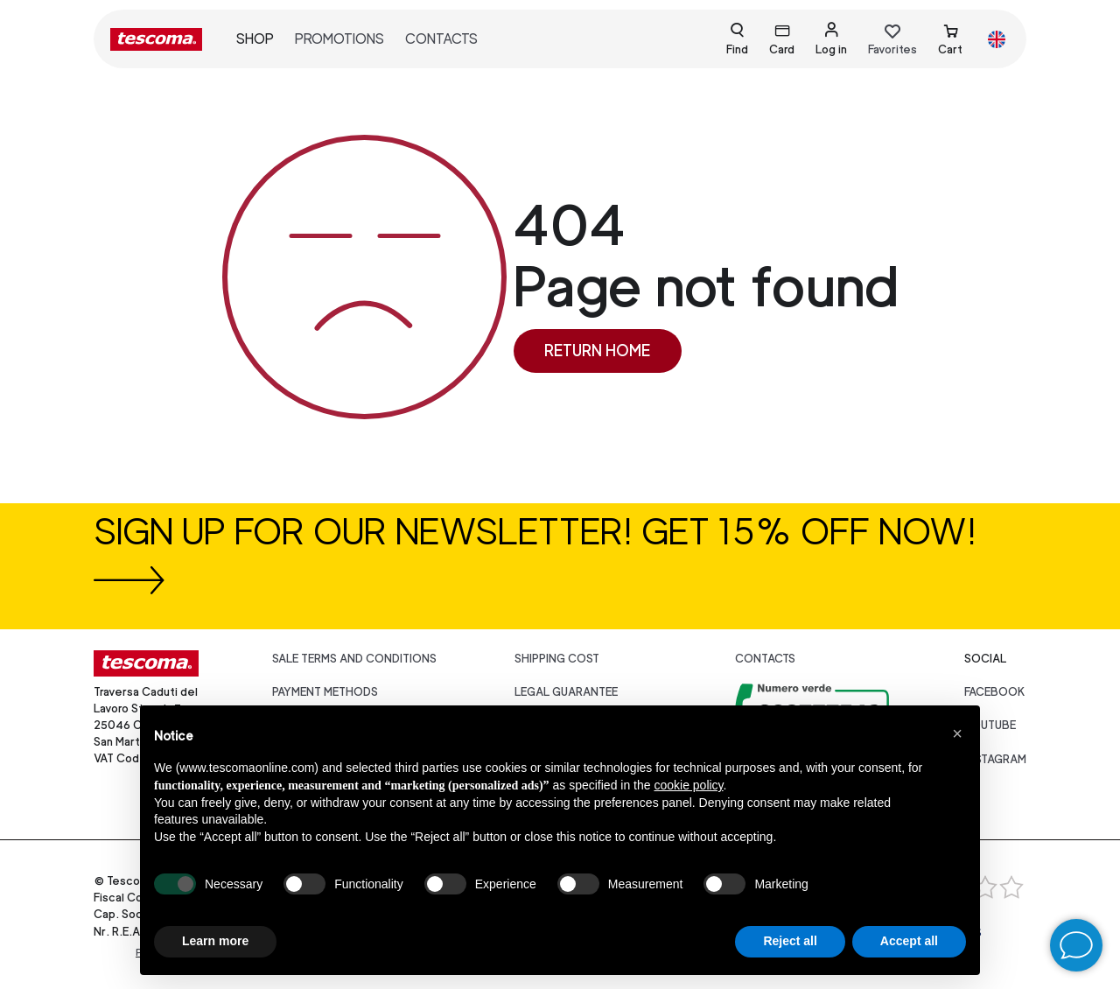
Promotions (339, 39)
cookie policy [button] (688, 785)
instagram (995, 759)
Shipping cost (556, 658)
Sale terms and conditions (354, 658)
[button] (957, 733)
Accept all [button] (909, 941)
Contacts (441, 39)
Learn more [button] (215, 941)
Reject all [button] (789, 941)
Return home (597, 350)
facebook (995, 691)
